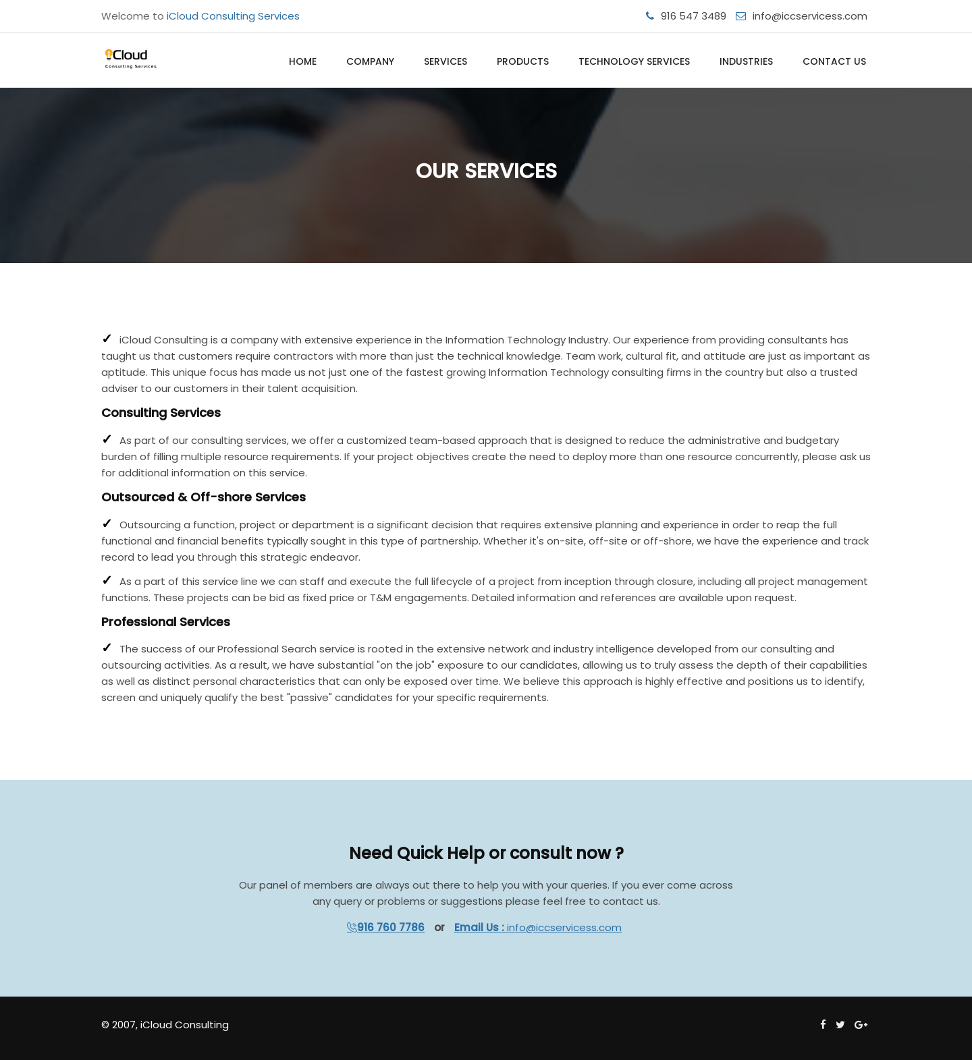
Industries (746, 61)
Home (303, 61)
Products (523, 61)
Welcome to (200, 16)
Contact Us (834, 61)
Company (370, 61)
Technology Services (634, 61)
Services (445, 61)
